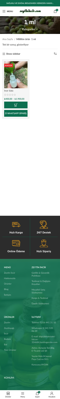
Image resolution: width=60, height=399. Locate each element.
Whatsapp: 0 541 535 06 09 (42, 329)
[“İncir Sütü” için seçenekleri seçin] (16, 105)
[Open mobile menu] (8, 11)
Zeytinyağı (9, 328)
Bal (5, 344)
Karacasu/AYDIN (40, 364)
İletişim (7, 294)
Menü (7, 267)
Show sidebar (13, 53)
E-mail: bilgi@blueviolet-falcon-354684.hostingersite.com (44, 339)
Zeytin (7, 322)
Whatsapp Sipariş (17, 113)
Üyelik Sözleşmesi (40, 303)
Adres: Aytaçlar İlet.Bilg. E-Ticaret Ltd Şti (43, 349)
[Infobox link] (16, 227)
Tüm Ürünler (10, 350)
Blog (6, 289)
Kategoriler (28, 29)
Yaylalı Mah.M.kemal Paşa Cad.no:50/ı (42, 357)
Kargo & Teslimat (40, 298)
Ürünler (8, 283)
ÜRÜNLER (9, 317)
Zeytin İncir (9, 272)
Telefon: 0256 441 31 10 (44, 322)
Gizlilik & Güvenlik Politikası (40, 274)
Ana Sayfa (7, 39)
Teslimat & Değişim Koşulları (41, 282)
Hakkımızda (9, 278)
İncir (6, 333)
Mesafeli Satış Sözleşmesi (38, 291)
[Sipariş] (55, 53)
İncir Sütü (8, 91)
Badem (7, 339)
